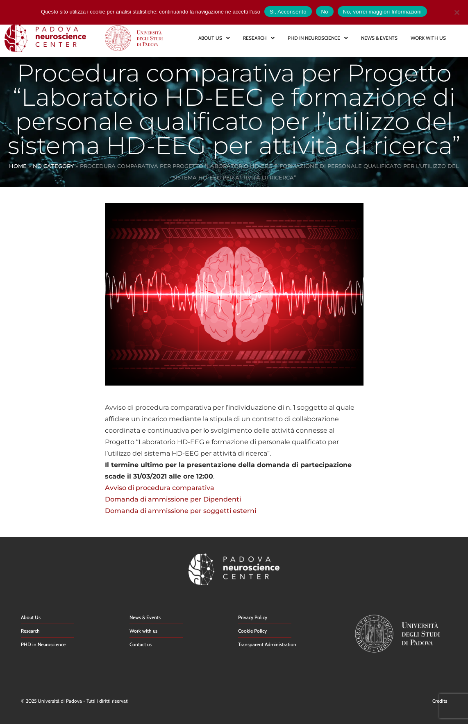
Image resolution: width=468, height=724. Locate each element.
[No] (456, 11)
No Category (53, 166)
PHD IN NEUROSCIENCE (318, 38)
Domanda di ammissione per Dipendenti (173, 499)
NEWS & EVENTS (379, 38)
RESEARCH (259, 38)
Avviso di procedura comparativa (159, 488)
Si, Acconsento (288, 12)
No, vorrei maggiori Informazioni (382, 12)
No (324, 12)
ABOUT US (214, 38)
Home (18, 166)
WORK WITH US (428, 38)
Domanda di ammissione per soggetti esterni (180, 511)
